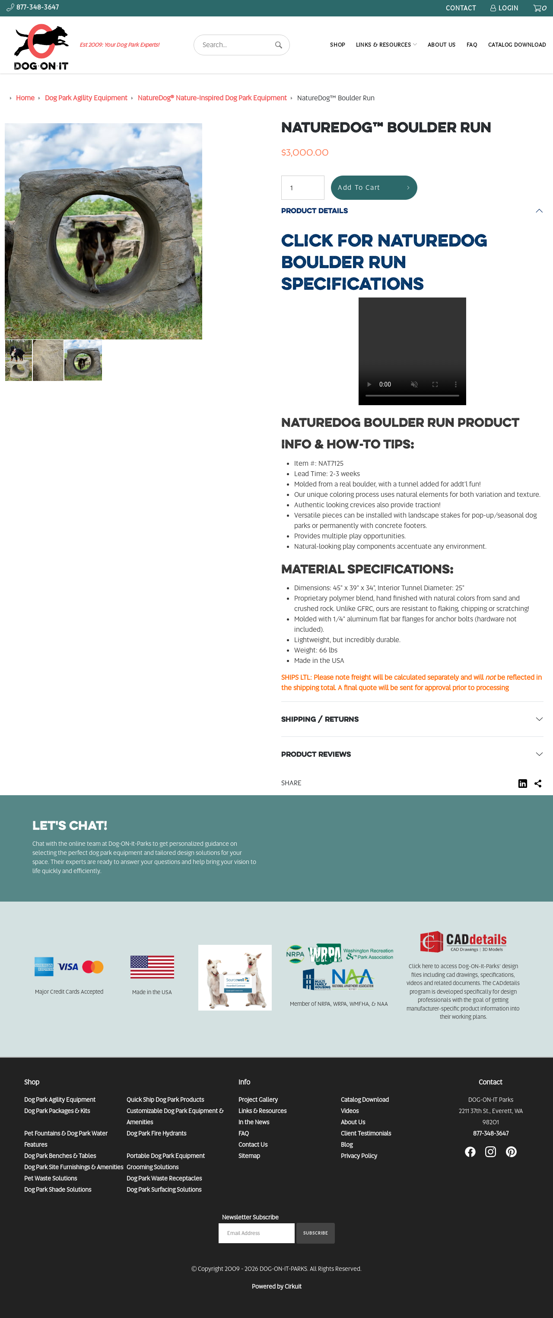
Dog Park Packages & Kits (57, 1111)
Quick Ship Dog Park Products (165, 1100)
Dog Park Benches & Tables (60, 1156)
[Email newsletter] (256, 1233)
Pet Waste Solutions (50, 1178)
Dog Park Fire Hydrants (156, 1133)
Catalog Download (517, 44)
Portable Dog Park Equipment (166, 1156)
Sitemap (249, 1156)
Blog (347, 1144)
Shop (337, 44)
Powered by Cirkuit (277, 1286)
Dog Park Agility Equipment (59, 1100)
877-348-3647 (491, 1133)
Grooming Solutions (152, 1167)
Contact (461, 8)
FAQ (472, 44)
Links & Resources (383, 44)
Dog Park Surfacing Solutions (164, 1189)
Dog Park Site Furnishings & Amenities (73, 1167)
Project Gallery (258, 1100)
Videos (350, 1111)
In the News (253, 1122)
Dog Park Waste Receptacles (164, 1178)
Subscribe (315, 1233)
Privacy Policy (359, 1156)
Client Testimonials (366, 1133)
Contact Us (252, 1144)
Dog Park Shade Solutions (57, 1189)
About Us (442, 44)
